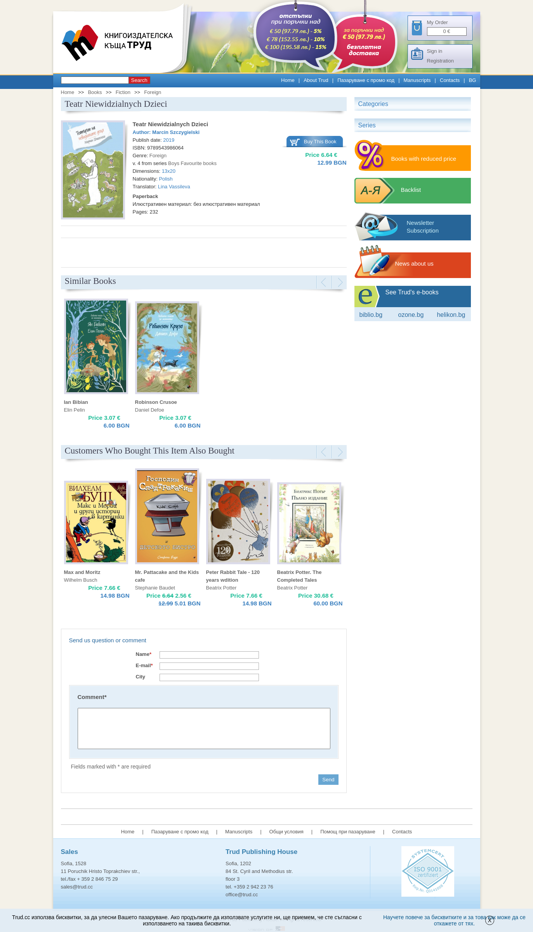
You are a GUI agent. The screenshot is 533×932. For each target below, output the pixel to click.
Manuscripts (417, 80)
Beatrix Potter (221, 588)
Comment (92, 697)
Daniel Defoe (149, 410)
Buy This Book (320, 141)
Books (95, 92)
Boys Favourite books (192, 163)
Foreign (152, 92)
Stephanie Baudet (155, 588)
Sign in (435, 51)
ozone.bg (411, 314)
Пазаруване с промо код (365, 80)
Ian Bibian (76, 402)
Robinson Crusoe (156, 402)
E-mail (144, 665)
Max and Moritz (82, 572)
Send (328, 779)
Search (139, 80)
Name (143, 654)
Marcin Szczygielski (176, 132)
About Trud (316, 80)
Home (288, 80)
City (141, 677)
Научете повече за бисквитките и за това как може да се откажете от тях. (454, 920)
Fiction (123, 92)
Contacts (450, 80)
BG (472, 80)
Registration (440, 61)
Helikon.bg (451, 314)
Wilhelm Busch (80, 580)
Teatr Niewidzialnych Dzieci (170, 124)
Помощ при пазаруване (347, 832)
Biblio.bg (371, 314)
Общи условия (286, 832)
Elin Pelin (74, 410)
